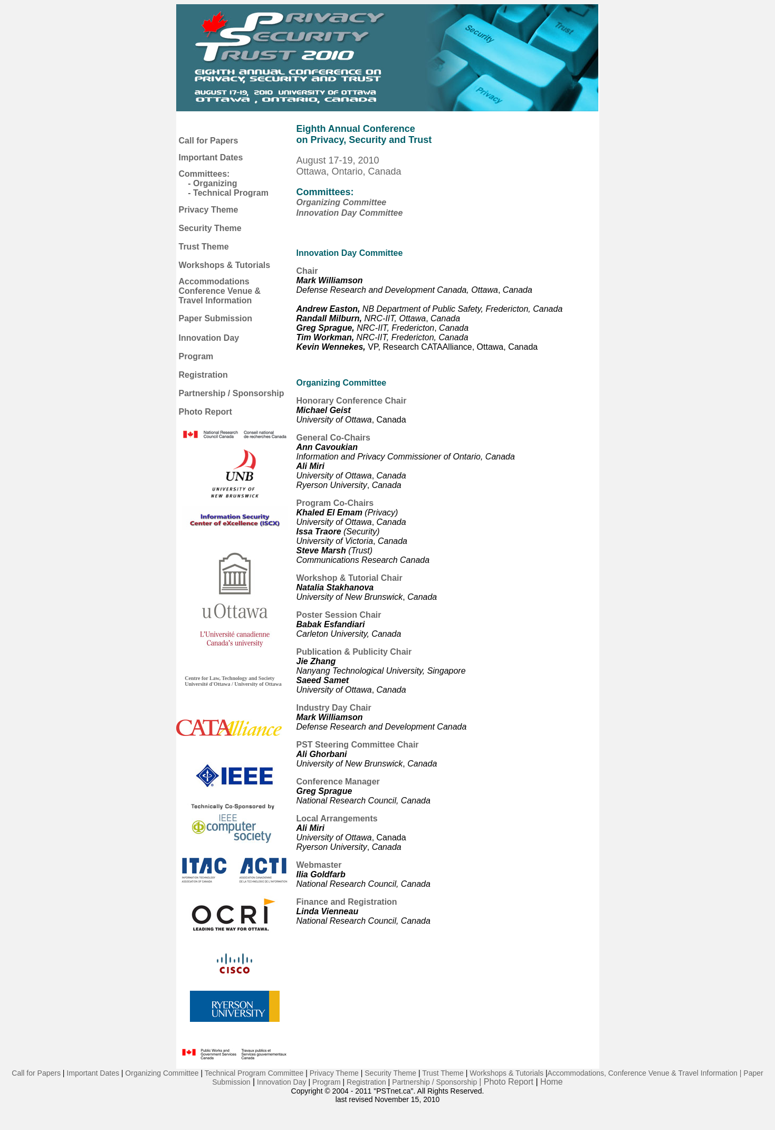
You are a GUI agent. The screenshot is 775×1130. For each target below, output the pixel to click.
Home (551, 1081)
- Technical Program (228, 192)
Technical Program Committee (254, 1073)
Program (196, 356)
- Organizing (212, 183)
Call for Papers (208, 140)
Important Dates (211, 157)
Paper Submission (216, 318)
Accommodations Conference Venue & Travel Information (220, 291)
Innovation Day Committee (349, 212)
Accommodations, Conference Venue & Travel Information (643, 1073)
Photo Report (205, 411)
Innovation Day (209, 337)
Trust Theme (204, 246)
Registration (203, 374)
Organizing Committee (341, 202)
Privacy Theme (208, 209)
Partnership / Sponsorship (231, 393)
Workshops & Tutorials (225, 265)
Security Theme (210, 228)
